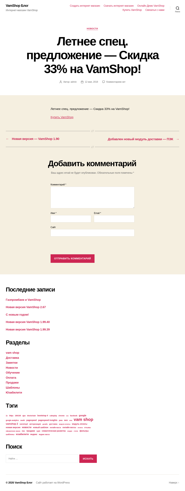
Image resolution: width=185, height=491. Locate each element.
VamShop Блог (17, 6)
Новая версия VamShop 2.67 (26, 307)
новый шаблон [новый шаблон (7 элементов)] (40, 427)
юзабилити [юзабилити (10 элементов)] (22, 434)
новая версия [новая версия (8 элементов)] (13, 427)
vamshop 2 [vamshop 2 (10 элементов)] (12, 424)
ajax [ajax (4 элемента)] (24, 416)
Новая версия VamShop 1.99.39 (28, 329)
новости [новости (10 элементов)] (27, 427)
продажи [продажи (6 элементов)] (30, 431)
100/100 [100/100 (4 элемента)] (18, 416)
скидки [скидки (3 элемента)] (69, 431)
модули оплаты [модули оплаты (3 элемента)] (64, 424)
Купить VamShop (132, 10)
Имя (54, 213)
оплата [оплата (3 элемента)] (80, 428)
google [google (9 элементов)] (82, 415)
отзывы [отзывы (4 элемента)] (87, 428)
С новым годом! (17, 314)
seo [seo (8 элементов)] (66, 420)
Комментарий (58, 184)
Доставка (12, 357)
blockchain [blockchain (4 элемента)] (31, 416)
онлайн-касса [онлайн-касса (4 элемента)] (55, 428)
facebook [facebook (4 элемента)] (73, 416)
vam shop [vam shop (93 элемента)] (83, 419)
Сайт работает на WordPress (53, 482)
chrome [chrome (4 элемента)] (62, 416)
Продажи (12, 382)
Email (97, 213)
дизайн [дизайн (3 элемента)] (45, 424)
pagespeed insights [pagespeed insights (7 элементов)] (47, 420)
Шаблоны (13, 387)
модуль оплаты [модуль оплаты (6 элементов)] (79, 424)
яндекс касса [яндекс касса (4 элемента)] (44, 435)
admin (73, 82)
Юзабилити (14, 392)
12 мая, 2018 (91, 82)
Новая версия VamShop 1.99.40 (28, 322)
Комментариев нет (116, 82)
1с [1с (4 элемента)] (7, 416)
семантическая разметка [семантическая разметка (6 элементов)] (54, 431)
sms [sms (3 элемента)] (70, 420)
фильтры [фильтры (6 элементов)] (84, 431)
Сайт (53, 227)
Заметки (12, 362)
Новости (92, 29)
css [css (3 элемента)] (67, 416)
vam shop (13, 352)
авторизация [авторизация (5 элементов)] (35, 424)
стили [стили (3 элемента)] (76, 431)
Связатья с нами (154, 10)
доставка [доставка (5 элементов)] (53, 424)
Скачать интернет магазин (119, 5)
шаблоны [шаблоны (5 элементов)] (10, 434)
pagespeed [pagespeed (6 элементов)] (31, 420)
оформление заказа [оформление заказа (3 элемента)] (13, 431)
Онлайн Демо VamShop (150, 5)
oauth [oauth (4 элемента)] (22, 420)
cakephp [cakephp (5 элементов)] (53, 416)
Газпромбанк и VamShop (24, 299)
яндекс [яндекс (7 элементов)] (33, 434)
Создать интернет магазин (85, 5)
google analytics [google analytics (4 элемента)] (12, 420)
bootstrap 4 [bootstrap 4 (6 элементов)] (42, 416)
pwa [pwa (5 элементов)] (60, 420)
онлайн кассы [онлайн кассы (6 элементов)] (69, 427)
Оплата (11, 377)
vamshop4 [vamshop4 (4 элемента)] (24, 424)
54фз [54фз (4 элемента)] (11, 416)
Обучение (13, 372)
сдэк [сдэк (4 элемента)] (38, 431)
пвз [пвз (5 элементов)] (23, 431)
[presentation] (73, 245)
